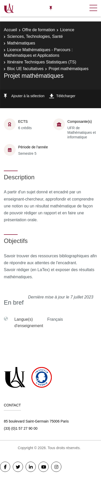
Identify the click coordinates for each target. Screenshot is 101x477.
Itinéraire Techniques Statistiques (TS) (41, 62)
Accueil (10, 30)
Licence (67, 30)
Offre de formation (38, 30)
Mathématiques (21, 43)
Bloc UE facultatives (25, 68)
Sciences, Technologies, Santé (35, 36)
